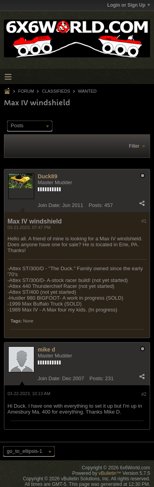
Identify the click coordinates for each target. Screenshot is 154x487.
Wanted (87, 91)
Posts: (96, 205)
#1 (144, 221)
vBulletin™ (109, 473)
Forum (26, 91)
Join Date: (49, 205)
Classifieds (56, 91)
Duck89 (48, 176)
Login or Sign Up (128, 5)
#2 (144, 394)
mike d (46, 349)
